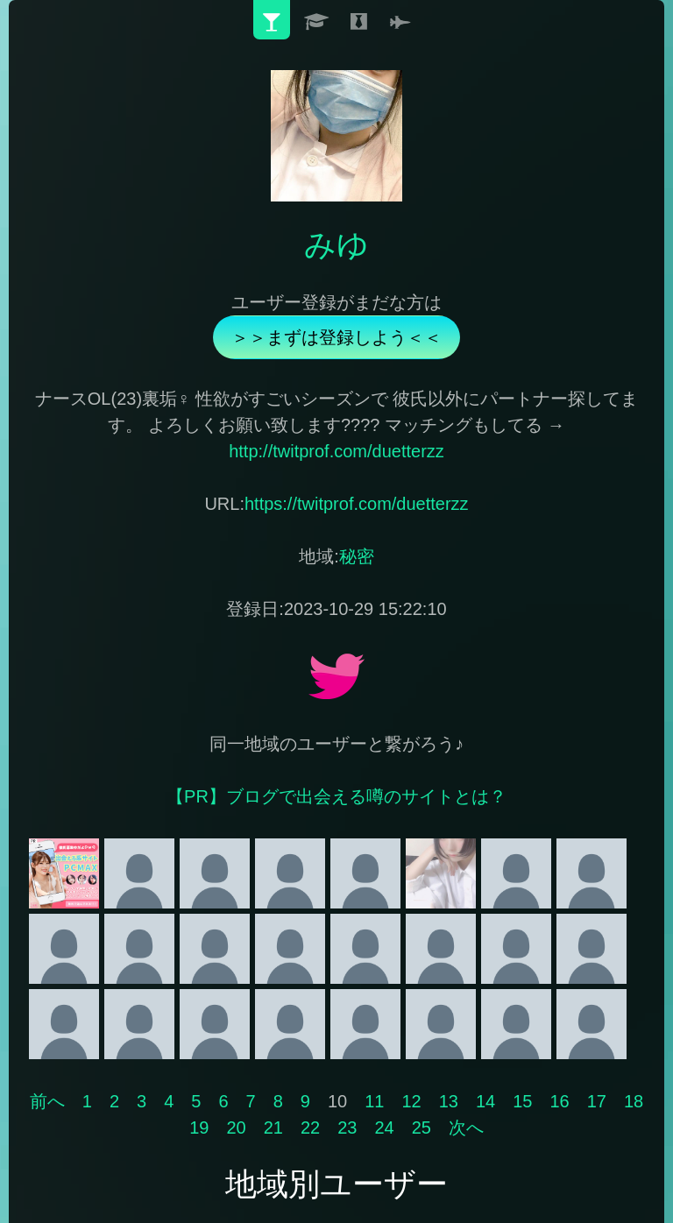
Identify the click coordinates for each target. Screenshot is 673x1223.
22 (310, 1127)
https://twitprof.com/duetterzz (356, 503)
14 (485, 1101)
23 (347, 1127)
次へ (466, 1127)
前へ (47, 1101)
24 (383, 1127)
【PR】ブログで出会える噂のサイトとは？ (336, 796)
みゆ (336, 245)
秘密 (356, 556)
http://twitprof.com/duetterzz (336, 451)
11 (374, 1101)
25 (421, 1127)
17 (596, 1101)
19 (199, 1127)
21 (273, 1127)
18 (633, 1101)
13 (448, 1101)
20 (235, 1127)
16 (559, 1101)
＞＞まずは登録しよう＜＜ (336, 337)
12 (411, 1101)
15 (522, 1101)
